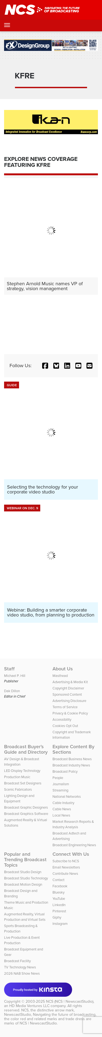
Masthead (60, 675)
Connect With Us (70, 854)
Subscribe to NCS (65, 861)
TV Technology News (20, 967)
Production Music (17, 777)
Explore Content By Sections (73, 749)
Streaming (60, 790)
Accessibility (61, 719)
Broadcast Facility (17, 961)
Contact (58, 879)
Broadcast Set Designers (22, 783)
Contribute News (65, 873)
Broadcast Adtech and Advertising (69, 836)
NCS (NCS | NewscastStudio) (69, 1001)
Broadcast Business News (72, 759)
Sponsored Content (67, 694)
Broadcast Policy (65, 771)
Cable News (61, 809)
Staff (9, 668)
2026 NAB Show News (22, 973)
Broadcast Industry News (71, 765)
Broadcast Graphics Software (26, 813)
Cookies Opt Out (65, 725)
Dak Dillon (12, 691)
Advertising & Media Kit (70, 682)
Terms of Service (65, 707)
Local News (61, 815)
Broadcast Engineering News (74, 845)
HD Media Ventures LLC (29, 1006)
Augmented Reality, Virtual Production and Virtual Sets (24, 917)
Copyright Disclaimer (68, 688)
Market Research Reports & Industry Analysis (73, 824)
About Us (62, 668)
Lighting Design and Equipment (19, 798)
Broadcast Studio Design (22, 872)
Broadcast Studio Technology (26, 878)
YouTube (58, 898)
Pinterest (59, 911)
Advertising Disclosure (69, 700)
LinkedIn (59, 904)
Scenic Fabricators (18, 789)
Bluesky (58, 892)
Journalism (60, 784)
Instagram (60, 923)
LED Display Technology (22, 770)
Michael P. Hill (14, 675)
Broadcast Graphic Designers (26, 807)
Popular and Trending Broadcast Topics (25, 859)
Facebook (59, 886)
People (57, 777)
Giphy (56, 917)
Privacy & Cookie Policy (70, 713)
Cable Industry (63, 802)
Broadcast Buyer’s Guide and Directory (26, 749)
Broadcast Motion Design (23, 884)
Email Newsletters (66, 867)
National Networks (66, 796)
